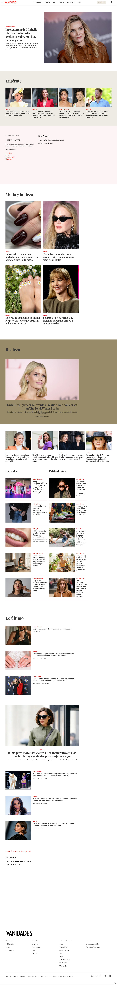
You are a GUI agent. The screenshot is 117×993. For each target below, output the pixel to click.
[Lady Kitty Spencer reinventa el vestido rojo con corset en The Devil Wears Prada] (42, 379)
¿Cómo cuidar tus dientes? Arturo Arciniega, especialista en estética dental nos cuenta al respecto (40, 536)
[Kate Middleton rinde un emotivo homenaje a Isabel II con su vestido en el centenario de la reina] (45, 440)
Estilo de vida (80, 479)
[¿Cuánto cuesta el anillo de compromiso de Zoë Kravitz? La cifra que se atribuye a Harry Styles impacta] (72, 97)
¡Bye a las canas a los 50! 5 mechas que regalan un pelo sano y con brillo (58, 256)
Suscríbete (101, 2)
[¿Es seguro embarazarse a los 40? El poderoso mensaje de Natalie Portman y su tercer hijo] (62, 488)
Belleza (62, 2)
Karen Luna (46, 416)
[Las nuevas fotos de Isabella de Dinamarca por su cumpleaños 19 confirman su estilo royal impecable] (18, 440)
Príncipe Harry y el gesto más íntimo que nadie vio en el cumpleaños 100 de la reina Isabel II (97, 114)
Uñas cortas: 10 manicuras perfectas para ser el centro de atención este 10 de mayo (21, 256)
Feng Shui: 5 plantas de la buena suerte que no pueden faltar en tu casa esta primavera (81, 563)
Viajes (79, 2)
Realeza (48, 2)
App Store (9, 153)
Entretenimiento (37, 2)
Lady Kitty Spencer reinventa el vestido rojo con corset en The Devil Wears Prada (42, 406)
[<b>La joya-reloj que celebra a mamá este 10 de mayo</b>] (18, 635)
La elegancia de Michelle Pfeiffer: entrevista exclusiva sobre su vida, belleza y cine (21, 34)
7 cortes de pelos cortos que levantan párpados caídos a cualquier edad (58, 320)
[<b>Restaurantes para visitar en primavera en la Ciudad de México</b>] (62, 513)
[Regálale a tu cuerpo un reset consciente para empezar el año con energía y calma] (18, 562)
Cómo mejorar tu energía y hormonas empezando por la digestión (40, 510)
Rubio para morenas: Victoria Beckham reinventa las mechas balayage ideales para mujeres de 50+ (42, 754)
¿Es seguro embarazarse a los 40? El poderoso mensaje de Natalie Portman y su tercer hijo (81, 488)
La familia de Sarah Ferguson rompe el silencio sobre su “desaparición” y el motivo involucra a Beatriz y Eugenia (97, 458)
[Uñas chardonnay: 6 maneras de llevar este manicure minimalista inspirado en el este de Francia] (18, 660)
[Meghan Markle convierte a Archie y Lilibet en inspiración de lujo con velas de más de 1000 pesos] (18, 805)
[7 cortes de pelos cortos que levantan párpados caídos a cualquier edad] (61, 289)
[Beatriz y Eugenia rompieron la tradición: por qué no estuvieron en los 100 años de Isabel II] (72, 440)
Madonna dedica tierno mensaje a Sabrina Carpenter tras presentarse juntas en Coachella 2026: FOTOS (55, 775)
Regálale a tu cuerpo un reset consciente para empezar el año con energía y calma (39, 561)
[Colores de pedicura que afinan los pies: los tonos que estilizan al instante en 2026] (23, 289)
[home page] (11, 2)
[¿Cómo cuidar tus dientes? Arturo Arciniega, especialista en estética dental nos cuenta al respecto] (18, 537)
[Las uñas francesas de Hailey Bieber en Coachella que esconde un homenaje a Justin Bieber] (18, 830)
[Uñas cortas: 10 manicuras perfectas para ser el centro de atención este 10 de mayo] (23, 225)
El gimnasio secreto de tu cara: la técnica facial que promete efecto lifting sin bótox (40, 586)
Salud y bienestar (38, 479)
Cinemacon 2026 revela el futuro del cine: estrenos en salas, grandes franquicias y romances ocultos (53, 679)
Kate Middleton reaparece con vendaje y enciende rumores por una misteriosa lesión (17, 113)
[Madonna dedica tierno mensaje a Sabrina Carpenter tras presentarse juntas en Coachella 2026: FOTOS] (18, 780)
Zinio (7, 155)
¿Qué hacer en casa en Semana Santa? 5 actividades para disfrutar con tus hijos (81, 538)
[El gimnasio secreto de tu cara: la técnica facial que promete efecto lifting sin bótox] (18, 587)
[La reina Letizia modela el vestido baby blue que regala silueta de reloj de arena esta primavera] (45, 97)
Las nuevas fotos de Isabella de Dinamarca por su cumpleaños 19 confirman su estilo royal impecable (17, 458)
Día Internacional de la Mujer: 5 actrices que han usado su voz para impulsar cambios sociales (81, 589)
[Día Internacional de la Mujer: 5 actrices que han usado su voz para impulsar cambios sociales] (62, 587)
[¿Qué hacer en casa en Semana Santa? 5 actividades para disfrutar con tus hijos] (62, 537)
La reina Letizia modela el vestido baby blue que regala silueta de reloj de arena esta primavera (43, 114)
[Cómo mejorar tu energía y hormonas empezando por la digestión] (18, 513)
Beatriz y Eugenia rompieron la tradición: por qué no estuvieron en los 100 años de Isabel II (71, 457)
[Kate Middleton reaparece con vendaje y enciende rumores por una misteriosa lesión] (18, 97)
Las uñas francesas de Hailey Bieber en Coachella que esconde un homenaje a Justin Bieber (53, 824)
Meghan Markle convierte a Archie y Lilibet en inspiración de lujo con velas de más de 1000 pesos (55, 799)
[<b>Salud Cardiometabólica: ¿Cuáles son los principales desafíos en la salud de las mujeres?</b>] (18, 488)
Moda (54, 2)
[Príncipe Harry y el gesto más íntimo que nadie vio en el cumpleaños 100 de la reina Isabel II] (99, 97)
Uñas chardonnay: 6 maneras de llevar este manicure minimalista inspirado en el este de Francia (53, 655)
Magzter (8, 159)
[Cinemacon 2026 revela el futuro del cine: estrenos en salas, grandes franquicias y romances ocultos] (18, 685)
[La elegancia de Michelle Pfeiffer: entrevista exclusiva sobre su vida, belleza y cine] (78, 37)
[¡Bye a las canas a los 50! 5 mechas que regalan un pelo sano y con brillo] (61, 225)
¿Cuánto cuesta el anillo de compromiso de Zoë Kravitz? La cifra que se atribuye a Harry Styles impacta (71, 114)
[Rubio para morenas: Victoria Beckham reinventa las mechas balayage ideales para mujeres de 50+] (42, 725)
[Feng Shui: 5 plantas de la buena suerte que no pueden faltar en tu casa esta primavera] (62, 562)
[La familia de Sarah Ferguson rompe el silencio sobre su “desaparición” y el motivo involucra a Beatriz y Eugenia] (99, 440)
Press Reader (10, 157)
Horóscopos (70, 2)
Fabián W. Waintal (45, 683)
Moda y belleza (37, 626)
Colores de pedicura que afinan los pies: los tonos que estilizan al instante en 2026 (22, 320)
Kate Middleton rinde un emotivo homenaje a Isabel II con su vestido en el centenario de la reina (45, 458)
